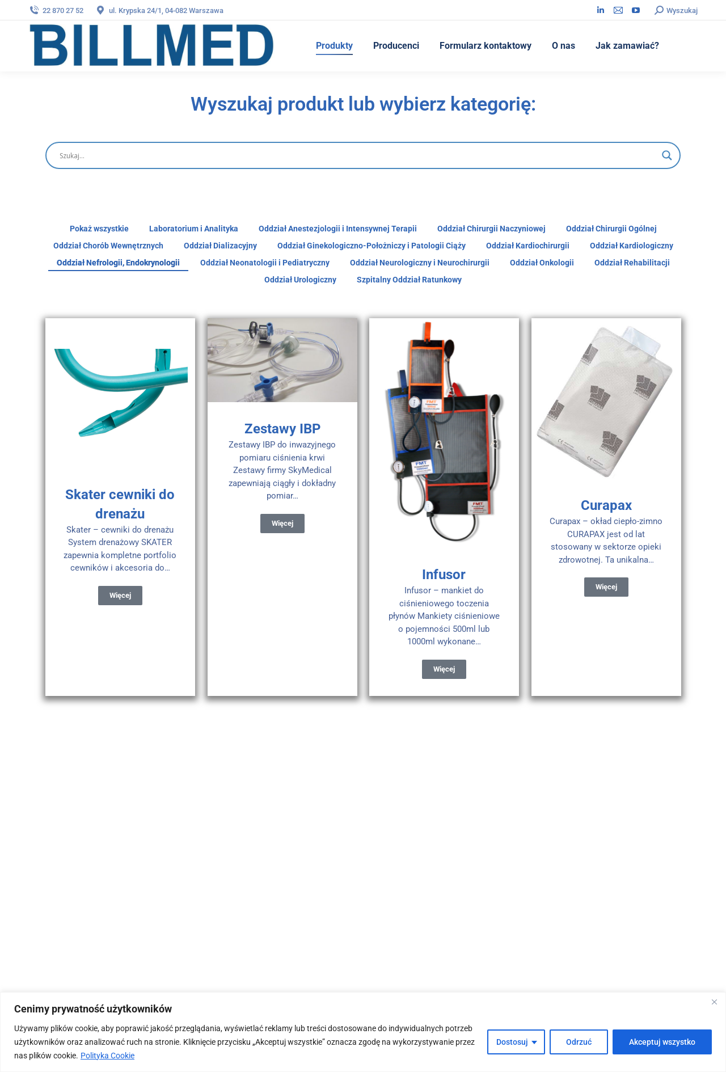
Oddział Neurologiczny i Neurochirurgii (419, 262)
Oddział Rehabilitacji (632, 262)
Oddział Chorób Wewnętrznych (108, 245)
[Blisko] (714, 1001)
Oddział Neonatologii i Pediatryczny (265, 262)
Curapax (605, 505)
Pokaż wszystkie (99, 228)
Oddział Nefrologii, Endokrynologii (118, 262)
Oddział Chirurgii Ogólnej (611, 228)
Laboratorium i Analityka (193, 228)
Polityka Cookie (107, 1055)
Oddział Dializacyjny (220, 245)
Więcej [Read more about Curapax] (606, 587)
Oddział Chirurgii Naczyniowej (491, 228)
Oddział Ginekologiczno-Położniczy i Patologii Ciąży (371, 245)
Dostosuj (512, 1041)
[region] (363, 1032)
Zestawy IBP (282, 429)
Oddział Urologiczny (300, 279)
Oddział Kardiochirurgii (527, 245)
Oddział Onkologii (542, 262)
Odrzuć (579, 1041)
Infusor (444, 575)
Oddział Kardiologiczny (631, 245)
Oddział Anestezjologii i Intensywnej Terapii (338, 228)
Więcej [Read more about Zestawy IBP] (282, 523)
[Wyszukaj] (358, 155)
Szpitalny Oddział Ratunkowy (409, 279)
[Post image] (120, 393)
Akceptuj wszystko (662, 1041)
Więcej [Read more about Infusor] (444, 669)
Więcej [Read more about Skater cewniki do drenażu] (120, 595)
